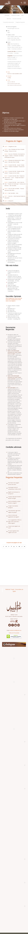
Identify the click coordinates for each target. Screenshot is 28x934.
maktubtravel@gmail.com (15, 630)
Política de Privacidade (14, 632)
